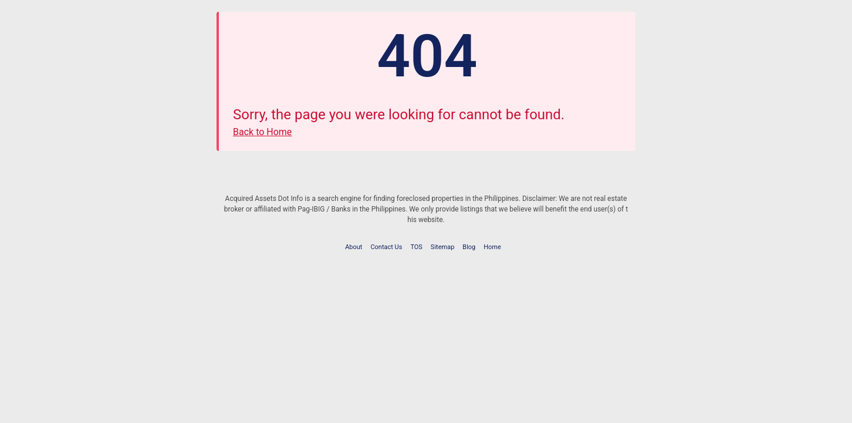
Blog (468, 247)
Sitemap (442, 247)
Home (492, 247)
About (353, 247)
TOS (416, 247)
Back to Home (262, 131)
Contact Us (386, 247)
